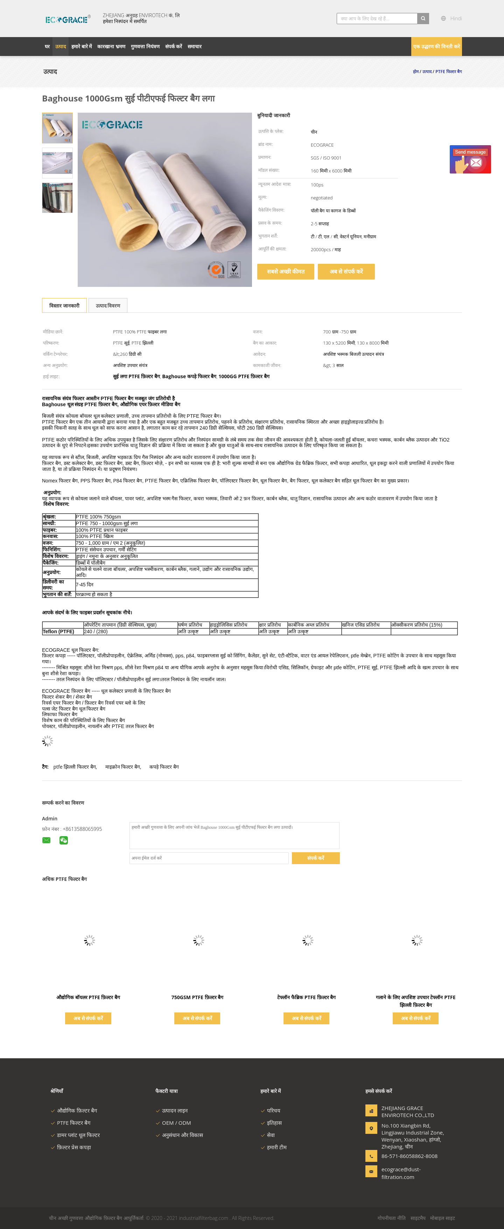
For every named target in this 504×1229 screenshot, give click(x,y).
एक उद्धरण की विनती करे (436, 46)
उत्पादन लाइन (171, 1110)
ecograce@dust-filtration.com (401, 1173)
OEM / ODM (173, 1122)
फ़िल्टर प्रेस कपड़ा (70, 1147)
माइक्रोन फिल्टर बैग (122, 766)
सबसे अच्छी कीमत (285, 271)
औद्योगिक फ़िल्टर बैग (73, 1110)
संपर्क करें (315, 858)
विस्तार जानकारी (64, 305)
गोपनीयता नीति (392, 1218)
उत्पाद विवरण (108, 305)
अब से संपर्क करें (346, 271)
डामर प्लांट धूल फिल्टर (75, 1134)
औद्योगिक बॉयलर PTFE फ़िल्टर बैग (88, 997)
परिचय (270, 1110)
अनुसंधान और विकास (179, 1134)
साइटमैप (418, 1218)
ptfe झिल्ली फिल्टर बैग (74, 766)
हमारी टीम (273, 1147)
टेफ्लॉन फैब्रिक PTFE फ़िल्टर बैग (306, 997)
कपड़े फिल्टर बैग (163, 766)
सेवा (267, 1134)
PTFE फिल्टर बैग (70, 1122)
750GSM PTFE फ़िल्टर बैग (197, 997)
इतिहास (271, 1122)
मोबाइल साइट (442, 1218)
